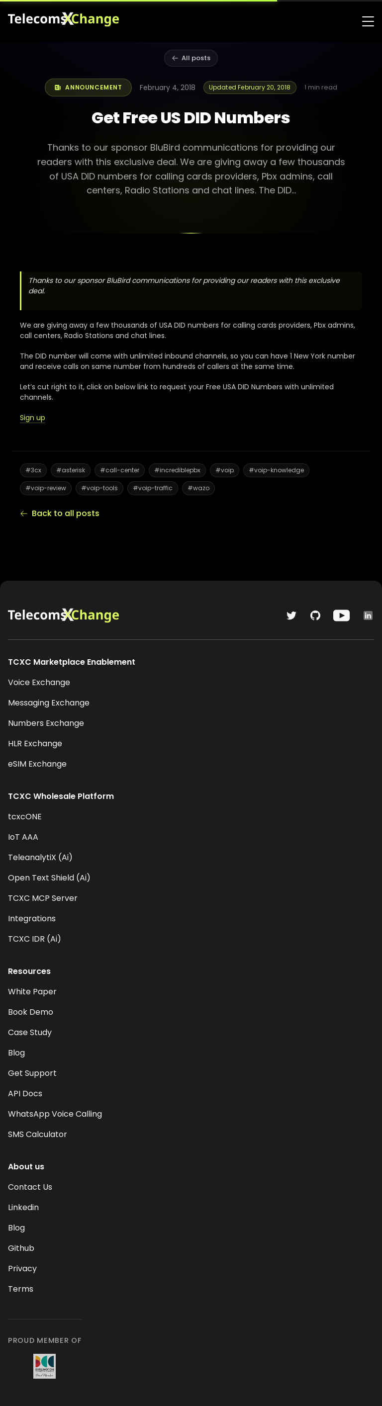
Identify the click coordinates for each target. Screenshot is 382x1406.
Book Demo (30, 1012)
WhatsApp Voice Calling (55, 1114)
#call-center (119, 470)
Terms (20, 1289)
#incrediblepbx (177, 470)
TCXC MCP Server (43, 898)
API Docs (25, 1093)
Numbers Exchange (46, 723)
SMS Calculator (37, 1134)
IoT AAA (23, 837)
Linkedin (23, 1207)
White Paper (32, 991)
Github (21, 1248)
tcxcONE (25, 816)
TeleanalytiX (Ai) (40, 857)
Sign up (32, 418)
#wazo (198, 488)
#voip (224, 470)
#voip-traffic (153, 488)
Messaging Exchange (49, 702)
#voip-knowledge (276, 470)
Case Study (30, 1032)
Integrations (32, 918)
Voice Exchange (39, 682)
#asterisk (70, 470)
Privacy (22, 1268)
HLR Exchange (35, 743)
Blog (16, 1052)
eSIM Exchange (37, 764)
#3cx (33, 470)
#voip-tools (99, 488)
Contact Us (30, 1187)
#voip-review (45, 488)
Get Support (32, 1073)
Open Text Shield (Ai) (49, 877)
